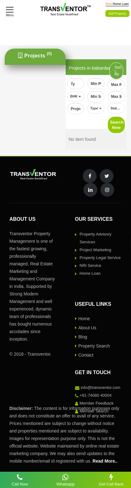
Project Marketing (95, 253)
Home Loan (90, 276)
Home (84, 321)
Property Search (94, 349)
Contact (85, 358)
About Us (87, 330)
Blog (82, 339)
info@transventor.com (100, 390)
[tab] (35, 57)
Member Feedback (96, 406)
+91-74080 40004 (96, 398)
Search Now (116, 128)
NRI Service (90, 268)
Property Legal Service (100, 260)
